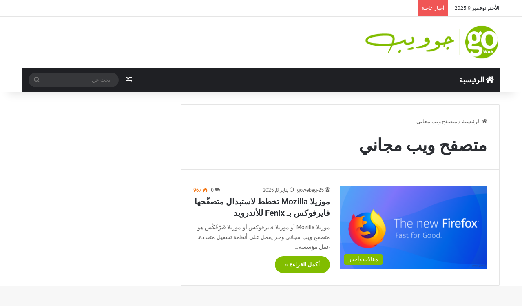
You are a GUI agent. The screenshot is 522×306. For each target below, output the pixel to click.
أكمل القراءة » (302, 264)
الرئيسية (476, 79)
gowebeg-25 (310, 190)
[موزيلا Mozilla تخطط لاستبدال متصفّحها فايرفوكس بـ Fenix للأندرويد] (413, 227)
